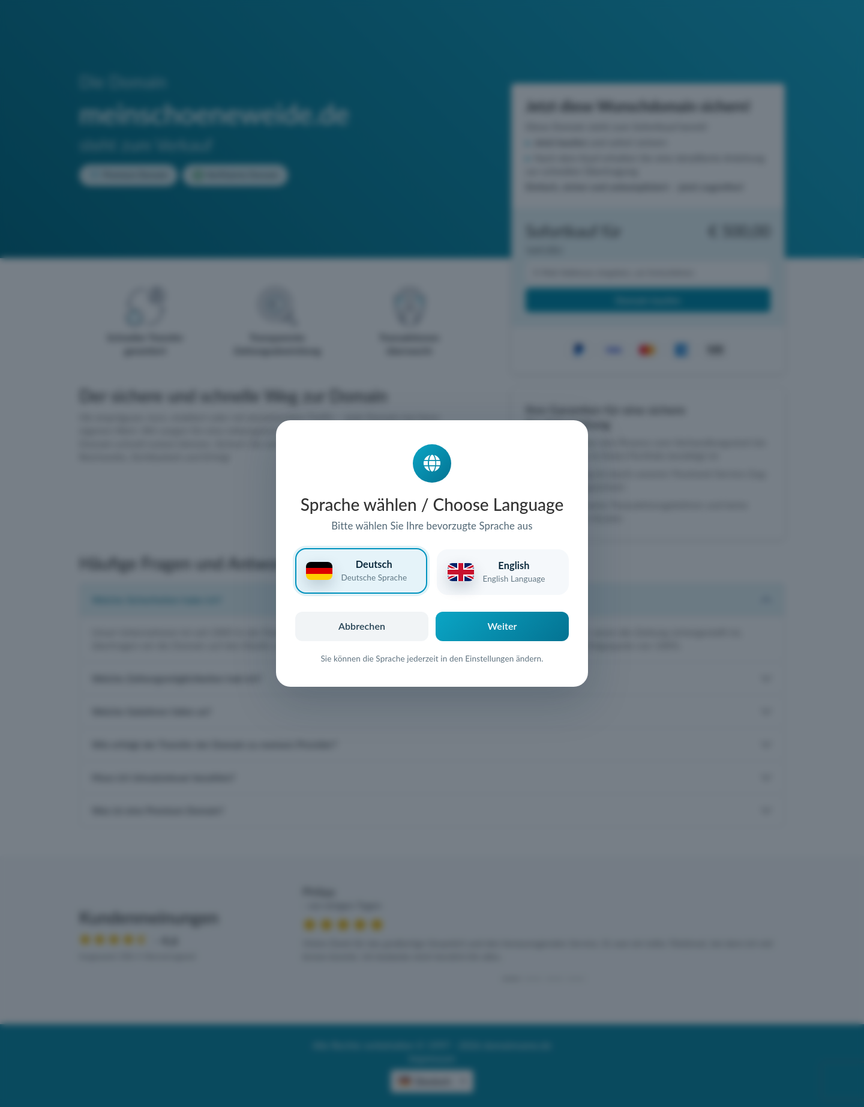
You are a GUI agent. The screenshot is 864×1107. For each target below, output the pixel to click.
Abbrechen (361, 626)
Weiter (502, 626)
